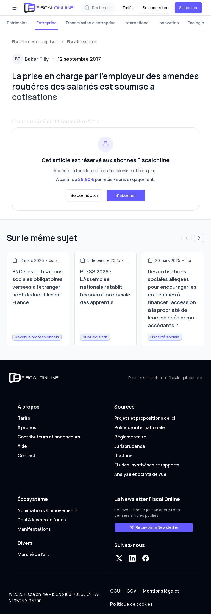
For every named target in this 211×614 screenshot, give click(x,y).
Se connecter (155, 7)
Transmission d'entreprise (90, 22)
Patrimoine (17, 22)
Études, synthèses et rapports (146, 465)
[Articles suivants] (199, 238)
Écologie (196, 22)
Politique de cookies (131, 604)
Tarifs (127, 7)
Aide (22, 446)
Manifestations (34, 529)
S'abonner (188, 7)
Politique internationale (139, 427)
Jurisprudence (129, 446)
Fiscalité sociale (81, 41)
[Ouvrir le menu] (14, 7)
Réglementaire (130, 437)
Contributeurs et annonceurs (49, 437)
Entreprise (47, 22)
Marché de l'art (33, 554)
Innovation (168, 22)
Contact (26, 455)
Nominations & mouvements (48, 510)
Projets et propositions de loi (144, 418)
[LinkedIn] (132, 558)
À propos (27, 427)
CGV (131, 591)
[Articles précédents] (186, 238)
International (136, 22)
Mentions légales (161, 591)
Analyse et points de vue (140, 474)
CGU (115, 591)
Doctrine (123, 455)
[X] (119, 558)
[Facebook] (146, 558)
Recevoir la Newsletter (154, 527)
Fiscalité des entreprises (35, 41)
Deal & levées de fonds (42, 520)
